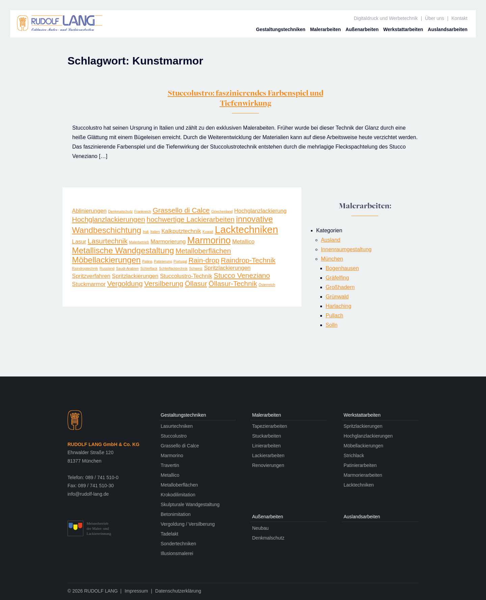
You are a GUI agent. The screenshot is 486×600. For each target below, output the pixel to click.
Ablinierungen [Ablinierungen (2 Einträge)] (89, 211)
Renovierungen (268, 465)
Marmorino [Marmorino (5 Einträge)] (209, 240)
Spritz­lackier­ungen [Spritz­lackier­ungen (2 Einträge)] (135, 276)
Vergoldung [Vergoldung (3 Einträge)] (124, 283)
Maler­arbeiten (325, 29)
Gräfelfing (337, 278)
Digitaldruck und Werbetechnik (386, 18)
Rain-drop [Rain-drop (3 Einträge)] (203, 260)
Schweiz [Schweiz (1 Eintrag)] (195, 268)
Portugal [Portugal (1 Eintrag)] (180, 261)
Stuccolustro (174, 436)
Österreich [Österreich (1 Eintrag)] (267, 285)
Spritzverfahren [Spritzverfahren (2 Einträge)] (91, 276)
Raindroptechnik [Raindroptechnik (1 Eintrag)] (85, 268)
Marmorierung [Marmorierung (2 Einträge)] (168, 241)
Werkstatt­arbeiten (403, 29)
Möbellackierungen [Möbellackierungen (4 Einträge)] (106, 259)
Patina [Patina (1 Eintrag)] (147, 261)
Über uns (434, 18)
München (332, 259)
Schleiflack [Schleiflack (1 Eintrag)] (149, 268)
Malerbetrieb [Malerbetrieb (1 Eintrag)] (139, 242)
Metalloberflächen (179, 485)
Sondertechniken (178, 543)
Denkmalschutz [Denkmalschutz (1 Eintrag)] (120, 211)
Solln (332, 325)
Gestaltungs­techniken (280, 29)
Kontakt (459, 18)
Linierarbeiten (266, 445)
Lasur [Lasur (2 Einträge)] (79, 241)
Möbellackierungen (363, 445)
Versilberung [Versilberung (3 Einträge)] (163, 283)
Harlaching (338, 306)
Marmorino (172, 455)
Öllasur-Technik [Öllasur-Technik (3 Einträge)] (233, 283)
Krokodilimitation (178, 494)
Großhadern (340, 287)
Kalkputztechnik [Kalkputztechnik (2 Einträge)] (181, 231)
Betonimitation (176, 514)
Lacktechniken (359, 485)
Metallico (170, 475)
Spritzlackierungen (363, 426)
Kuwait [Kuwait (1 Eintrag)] (207, 232)
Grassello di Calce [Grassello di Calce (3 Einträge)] (181, 210)
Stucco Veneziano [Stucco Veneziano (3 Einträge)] (242, 275)
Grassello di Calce (180, 445)
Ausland (331, 240)
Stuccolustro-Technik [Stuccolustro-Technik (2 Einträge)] (186, 276)
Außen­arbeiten (362, 29)
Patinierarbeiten (360, 465)
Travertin (170, 465)
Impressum (136, 591)
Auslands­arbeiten (447, 29)
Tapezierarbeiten (269, 426)
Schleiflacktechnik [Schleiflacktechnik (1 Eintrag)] (173, 268)
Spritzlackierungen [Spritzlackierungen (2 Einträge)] (227, 268)
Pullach (334, 315)
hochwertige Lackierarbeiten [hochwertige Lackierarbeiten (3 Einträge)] (190, 219)
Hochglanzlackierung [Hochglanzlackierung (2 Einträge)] (260, 211)
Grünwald (337, 296)
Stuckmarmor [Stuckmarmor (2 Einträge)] (89, 284)
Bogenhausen (342, 268)
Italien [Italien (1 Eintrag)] (155, 232)
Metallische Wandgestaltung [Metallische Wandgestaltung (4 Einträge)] (123, 250)
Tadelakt (169, 534)
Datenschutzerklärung (178, 591)
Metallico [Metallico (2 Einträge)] (243, 241)
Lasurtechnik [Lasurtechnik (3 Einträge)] (108, 241)
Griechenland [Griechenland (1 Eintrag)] (222, 211)
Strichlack (354, 455)
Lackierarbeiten (268, 455)
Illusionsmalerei (177, 553)
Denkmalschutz (268, 538)
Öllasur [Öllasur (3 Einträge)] (196, 283)
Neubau (260, 528)
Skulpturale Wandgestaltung (190, 504)
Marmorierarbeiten (363, 475)
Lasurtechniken (177, 426)
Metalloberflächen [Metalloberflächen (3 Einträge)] (203, 251)
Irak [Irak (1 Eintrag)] (146, 232)
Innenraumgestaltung (346, 249)
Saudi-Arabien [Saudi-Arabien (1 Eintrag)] (127, 268)
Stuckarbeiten (266, 436)
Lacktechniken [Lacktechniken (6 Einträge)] (246, 229)
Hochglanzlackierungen (368, 436)
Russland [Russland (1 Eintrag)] (107, 268)
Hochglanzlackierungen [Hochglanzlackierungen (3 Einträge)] (108, 219)
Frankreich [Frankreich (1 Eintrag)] (142, 211)
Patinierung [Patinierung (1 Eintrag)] (163, 261)
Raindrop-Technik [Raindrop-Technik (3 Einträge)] (248, 260)
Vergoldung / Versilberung (188, 524)
